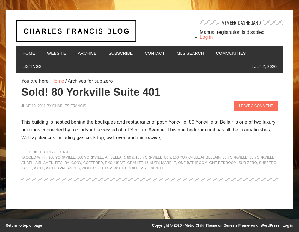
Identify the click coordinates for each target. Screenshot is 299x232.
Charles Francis (69, 106)
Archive (87, 53)
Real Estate (59, 152)
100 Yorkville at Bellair (101, 157)
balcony (72, 163)
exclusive (115, 163)
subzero (268, 163)
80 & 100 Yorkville (144, 157)
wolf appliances (63, 168)
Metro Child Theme (201, 225)
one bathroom (192, 163)
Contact (155, 53)
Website (56, 53)
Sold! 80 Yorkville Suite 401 (91, 92)
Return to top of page (24, 225)
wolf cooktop (128, 168)
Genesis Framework (241, 225)
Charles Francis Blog (103, 33)
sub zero (248, 163)
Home (28, 53)
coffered (93, 163)
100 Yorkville (61, 157)
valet (26, 168)
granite (135, 163)
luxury (152, 163)
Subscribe (120, 53)
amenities (53, 163)
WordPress (270, 225)
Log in (206, 37)
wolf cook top (96, 168)
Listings (32, 66)
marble (168, 163)
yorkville (154, 168)
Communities (231, 53)
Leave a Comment (256, 106)
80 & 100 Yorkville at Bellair (192, 157)
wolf (39, 168)
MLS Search (190, 53)
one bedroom (223, 163)
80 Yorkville (235, 157)
